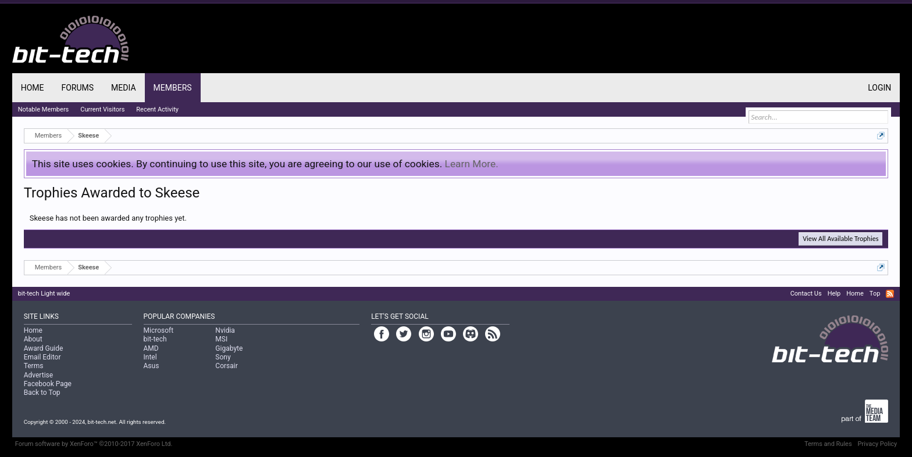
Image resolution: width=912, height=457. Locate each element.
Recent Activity (157, 109)
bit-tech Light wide (44, 293)
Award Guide (43, 348)
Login (879, 87)
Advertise (38, 375)
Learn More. (471, 164)
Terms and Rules (828, 444)
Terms (34, 366)
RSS (890, 294)
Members (173, 87)
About (33, 339)
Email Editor (42, 357)
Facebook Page (48, 384)
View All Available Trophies (840, 239)
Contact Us (806, 293)
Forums (77, 87)
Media (123, 87)
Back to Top (42, 392)
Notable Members (43, 109)
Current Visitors (102, 109)
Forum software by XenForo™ (94, 444)
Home (32, 87)
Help (834, 293)
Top (875, 293)
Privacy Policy (877, 444)
